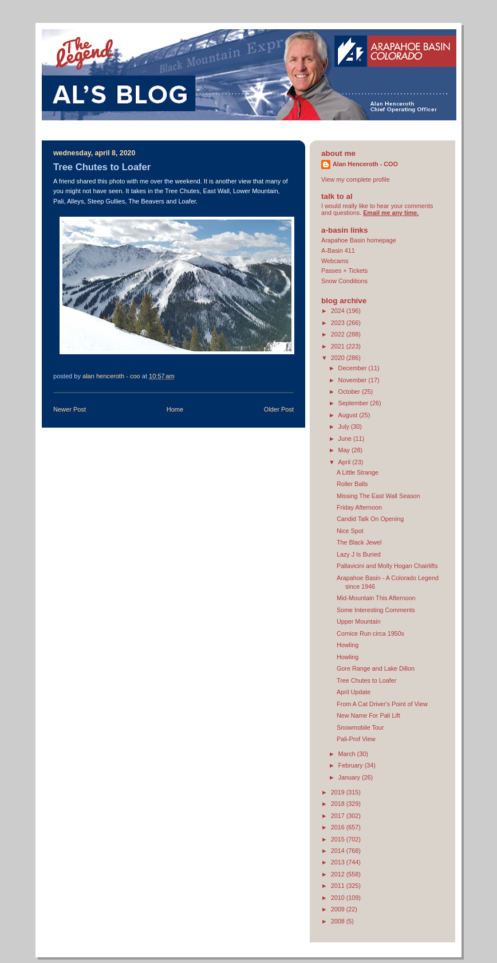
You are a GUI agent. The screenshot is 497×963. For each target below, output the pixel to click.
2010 (338, 897)
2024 (338, 310)
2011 (338, 885)
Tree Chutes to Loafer (366, 680)
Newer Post (69, 409)
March (347, 753)
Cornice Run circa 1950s (370, 633)
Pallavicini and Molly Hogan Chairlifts (387, 565)
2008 (338, 921)
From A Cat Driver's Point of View (382, 703)
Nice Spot (350, 530)
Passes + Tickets (344, 270)
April (345, 462)
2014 (338, 850)
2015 (338, 839)
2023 (338, 322)
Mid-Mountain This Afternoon (376, 597)
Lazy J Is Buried (359, 554)
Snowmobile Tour (360, 727)
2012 (338, 874)
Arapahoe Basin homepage (358, 240)
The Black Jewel (359, 542)
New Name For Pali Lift (368, 715)
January (350, 777)
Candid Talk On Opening (370, 518)
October (350, 391)
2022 (338, 334)
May (345, 450)
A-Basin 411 (338, 250)
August (349, 415)
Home (175, 409)
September (354, 403)
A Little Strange (357, 472)
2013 (338, 862)
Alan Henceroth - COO (365, 163)
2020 (338, 357)
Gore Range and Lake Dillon (376, 668)
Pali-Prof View (356, 738)
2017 (338, 815)
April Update (353, 691)
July (344, 426)
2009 (338, 909)
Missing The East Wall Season (378, 495)
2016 (338, 827)
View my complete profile (355, 179)
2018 (338, 803)
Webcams (335, 260)
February (351, 765)
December (353, 368)
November (353, 380)
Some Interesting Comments (376, 609)
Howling (347, 644)
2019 (338, 792)
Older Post (279, 409)
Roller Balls (352, 483)
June (345, 438)
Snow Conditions (344, 280)
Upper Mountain (359, 621)
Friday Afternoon (359, 507)
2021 (338, 346)
